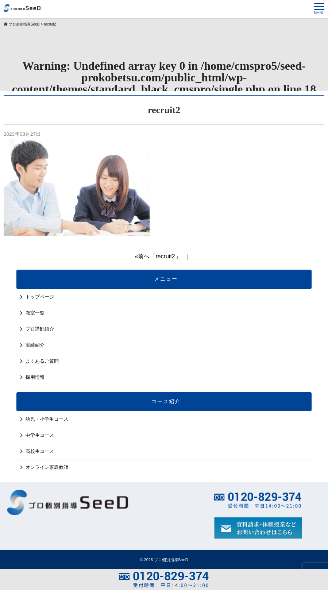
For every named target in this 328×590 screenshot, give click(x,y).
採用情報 (35, 377)
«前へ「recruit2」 (158, 256)
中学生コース (40, 435)
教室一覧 (35, 313)
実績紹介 (35, 345)
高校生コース (40, 451)
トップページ (40, 297)
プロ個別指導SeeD (171, 560)
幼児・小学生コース (47, 419)
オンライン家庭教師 (47, 467)
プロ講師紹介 (40, 329)
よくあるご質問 (42, 361)
